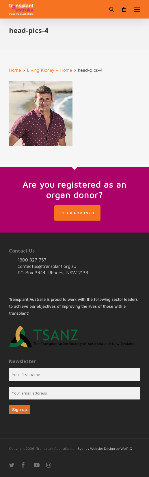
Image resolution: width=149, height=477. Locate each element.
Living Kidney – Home (49, 70)
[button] (137, 9)
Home (15, 70)
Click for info (77, 213)
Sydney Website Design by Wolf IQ (105, 448)
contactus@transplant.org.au (47, 266)
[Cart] (123, 9)
